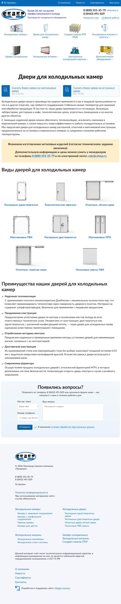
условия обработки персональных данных (73, 427)
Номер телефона (26, 413)
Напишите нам (91, 18)
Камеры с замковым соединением (34, 513)
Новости (80, 3)
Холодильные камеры (15, 34)
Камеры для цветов (27, 526)
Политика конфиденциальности (31, 492)
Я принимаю (66, 427)
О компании (64, 3)
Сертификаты (97, 3)
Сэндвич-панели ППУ (75, 542)
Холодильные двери (74, 509)
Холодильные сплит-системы (32, 542)
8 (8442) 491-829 (94, 14)
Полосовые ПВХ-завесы (77, 526)
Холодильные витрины (45, 57)
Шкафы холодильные (16, 57)
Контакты (114, 3)
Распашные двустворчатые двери (82, 519)
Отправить (24, 427)
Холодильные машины (28, 535)
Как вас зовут (24, 402)
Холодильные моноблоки (30, 539)
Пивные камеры (25, 523)
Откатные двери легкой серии (80, 523)
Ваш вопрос (49, 402)
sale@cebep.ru (112, 10)
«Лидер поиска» (62, 588)
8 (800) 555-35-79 (94, 10)
